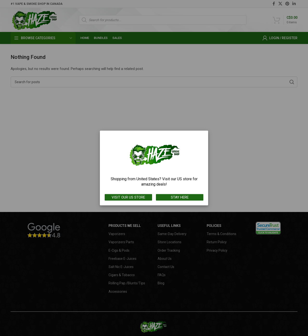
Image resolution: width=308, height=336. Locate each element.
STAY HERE (180, 197)
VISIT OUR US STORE (128, 197)
